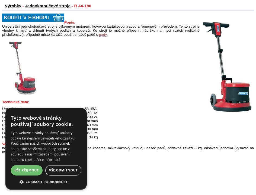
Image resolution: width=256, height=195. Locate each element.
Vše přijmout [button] (27, 170)
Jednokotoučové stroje (48, 6)
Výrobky (13, 6)
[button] (46, 181)
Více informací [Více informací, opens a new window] (48, 159)
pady (103, 34)
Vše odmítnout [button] (63, 170)
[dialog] (46, 149)
